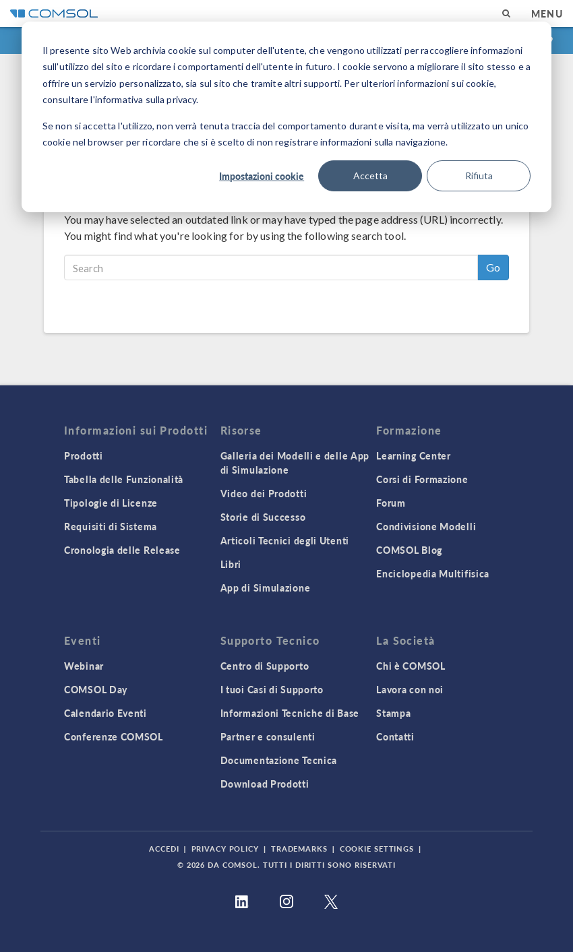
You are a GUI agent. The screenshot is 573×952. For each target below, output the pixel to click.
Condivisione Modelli (426, 526)
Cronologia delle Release (122, 550)
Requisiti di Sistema (110, 526)
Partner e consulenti (267, 736)
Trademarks (299, 849)
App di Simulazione (265, 587)
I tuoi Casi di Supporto (272, 689)
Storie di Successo (263, 516)
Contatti (395, 736)
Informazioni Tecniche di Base (289, 713)
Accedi (164, 849)
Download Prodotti (264, 783)
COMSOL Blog (409, 550)
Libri (231, 564)
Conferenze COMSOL (113, 736)
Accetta (370, 175)
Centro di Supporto (264, 665)
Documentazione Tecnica (278, 760)
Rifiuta (479, 175)
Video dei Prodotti (263, 493)
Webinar (84, 665)
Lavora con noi (410, 689)
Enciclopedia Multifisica (432, 573)
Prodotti (83, 455)
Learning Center (413, 455)
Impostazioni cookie (261, 176)
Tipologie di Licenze (111, 502)
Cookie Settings (377, 849)
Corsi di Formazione (422, 479)
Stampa (393, 713)
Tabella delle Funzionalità (123, 479)
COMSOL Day (95, 689)
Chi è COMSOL (410, 665)
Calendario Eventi (105, 713)
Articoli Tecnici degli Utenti (284, 540)
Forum (391, 502)
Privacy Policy (225, 849)
